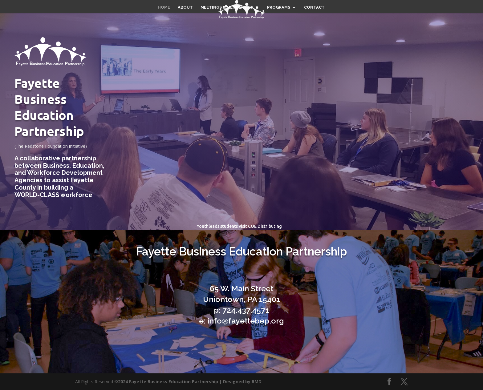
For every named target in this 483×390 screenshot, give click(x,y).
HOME (164, 7)
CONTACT (314, 7)
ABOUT (185, 7)
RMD (257, 381)
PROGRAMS (278, 7)
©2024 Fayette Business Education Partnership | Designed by (183, 381)
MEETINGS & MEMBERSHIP (227, 7)
